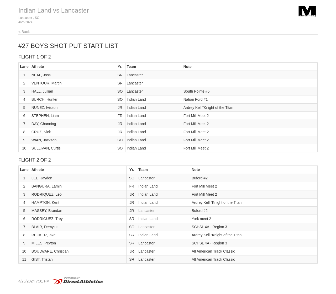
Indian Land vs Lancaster (53, 10)
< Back (24, 32)
